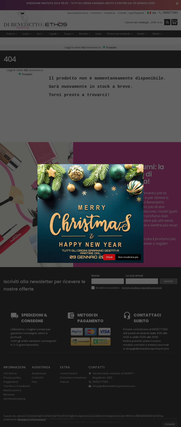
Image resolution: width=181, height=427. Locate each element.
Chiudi (109, 257)
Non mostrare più (128, 257)
